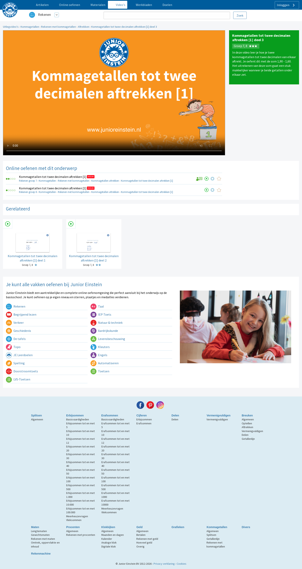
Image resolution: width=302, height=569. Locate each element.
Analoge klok (109, 542)
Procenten (73, 527)
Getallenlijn (248, 439)
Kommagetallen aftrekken (105, 180)
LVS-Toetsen (18, 379)
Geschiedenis (18, 331)
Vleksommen (73, 520)
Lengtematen (39, 531)
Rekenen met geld (147, 539)
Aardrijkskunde (104, 331)
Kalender (106, 539)
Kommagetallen (30, 26)
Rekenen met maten (43, 539)
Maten (35, 527)
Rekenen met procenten (80, 535)
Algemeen (37, 419)
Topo (13, 347)
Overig (140, 546)
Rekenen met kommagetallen (58, 26)
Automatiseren (105, 363)
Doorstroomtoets (22, 371)
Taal (97, 306)
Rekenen (44, 14)
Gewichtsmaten (40, 535)
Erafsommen (109, 415)
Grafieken (178, 527)
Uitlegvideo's (11, 26)
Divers (246, 527)
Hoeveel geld (144, 542)
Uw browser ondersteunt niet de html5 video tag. (114, 92)
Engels (99, 355)
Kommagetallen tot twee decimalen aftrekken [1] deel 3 (124, 26)
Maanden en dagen (112, 535)
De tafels (16, 339)
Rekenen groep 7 (28, 180)
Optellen (247, 423)
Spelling (15, 363)
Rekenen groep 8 (28, 192)
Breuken (247, 415)
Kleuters (100, 347)
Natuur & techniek (107, 323)
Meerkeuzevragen (77, 516)
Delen (175, 415)
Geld (139, 527)
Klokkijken (108, 527)
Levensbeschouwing (108, 339)
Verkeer (15, 323)
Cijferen (141, 415)
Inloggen (286, 5)
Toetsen (100, 371)
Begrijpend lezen (21, 314)
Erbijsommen (75, 415)
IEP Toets (101, 314)
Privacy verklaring (164, 563)
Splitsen (36, 415)
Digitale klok (108, 546)
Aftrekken (83, 26)
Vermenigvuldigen (218, 415)
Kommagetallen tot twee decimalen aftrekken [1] (52, 177)
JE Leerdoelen (19, 355)
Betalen (140, 535)
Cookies (181, 563)
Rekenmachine (41, 553)
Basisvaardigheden (77, 419)
